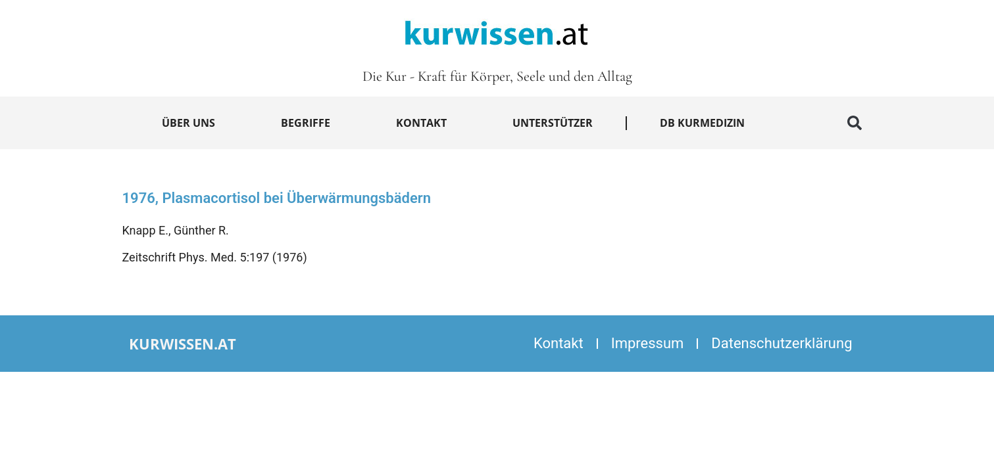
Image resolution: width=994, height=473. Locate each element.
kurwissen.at (182, 343)
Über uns (188, 123)
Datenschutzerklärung (781, 343)
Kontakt (421, 123)
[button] (854, 123)
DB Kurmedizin (702, 123)
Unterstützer (552, 123)
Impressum (647, 343)
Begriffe (305, 123)
